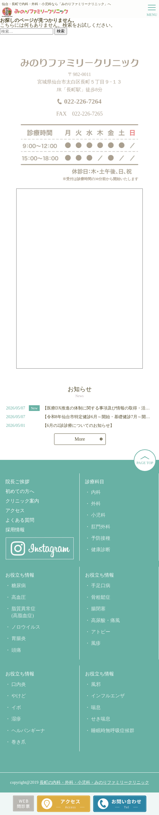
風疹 (96, 643)
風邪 (96, 684)
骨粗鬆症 (100, 597)
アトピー (100, 631)
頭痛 (16, 650)
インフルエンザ (108, 695)
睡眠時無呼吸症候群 (112, 730)
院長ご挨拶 (17, 481)
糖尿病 (18, 585)
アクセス (15, 510)
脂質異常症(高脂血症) (23, 612)
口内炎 (18, 684)
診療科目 (94, 481)
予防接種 (100, 538)
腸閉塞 (98, 608)
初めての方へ (19, 491)
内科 (96, 492)
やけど (18, 695)
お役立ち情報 (19, 575)
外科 (96, 503)
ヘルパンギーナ (28, 730)
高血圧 (18, 597)
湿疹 (16, 718)
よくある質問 (19, 520)
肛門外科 (100, 526)
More (80, 439)
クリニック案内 (22, 501)
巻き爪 (18, 741)
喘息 (96, 707)
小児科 (98, 515)
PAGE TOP (144, 463)
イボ (16, 707)
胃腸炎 (18, 638)
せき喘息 (100, 718)
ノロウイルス (25, 626)
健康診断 (100, 549)
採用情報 (15, 529)
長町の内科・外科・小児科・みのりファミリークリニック (94, 782)
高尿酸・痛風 (105, 620)
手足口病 (100, 585)
